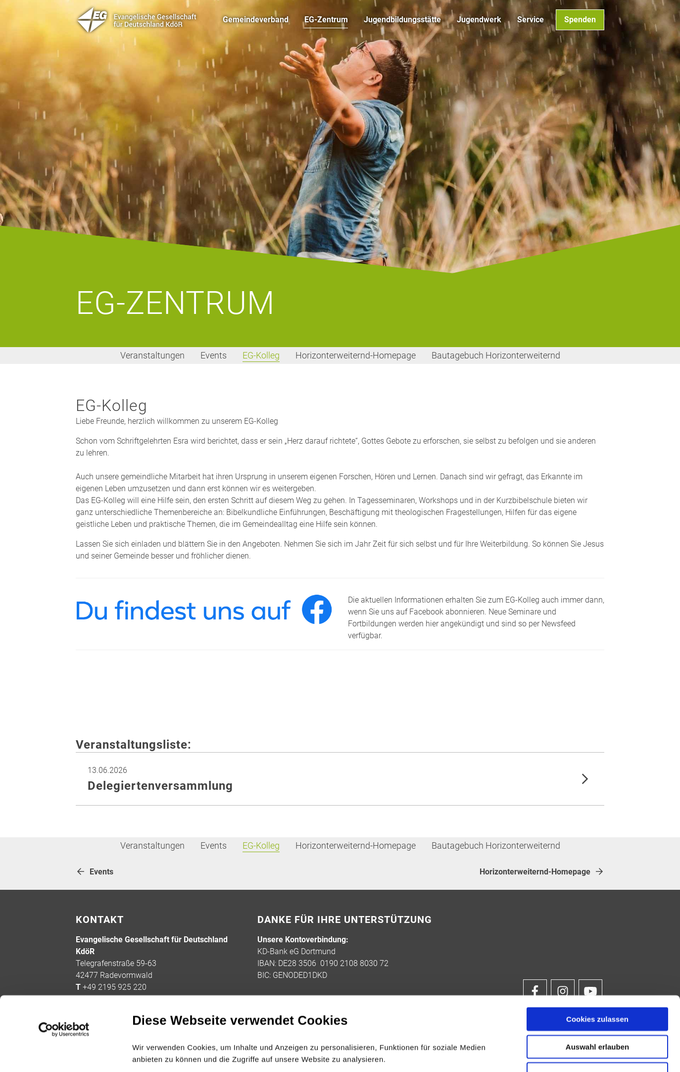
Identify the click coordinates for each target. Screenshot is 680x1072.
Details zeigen (529, 1052)
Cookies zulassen (597, 949)
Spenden (580, 19)
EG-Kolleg (261, 355)
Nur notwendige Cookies (597, 1007)
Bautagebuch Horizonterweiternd (496, 355)
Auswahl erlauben (597, 977)
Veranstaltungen (152, 355)
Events (213, 355)
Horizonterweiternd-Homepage (355, 355)
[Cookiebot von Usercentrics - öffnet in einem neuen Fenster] (64, 960)
